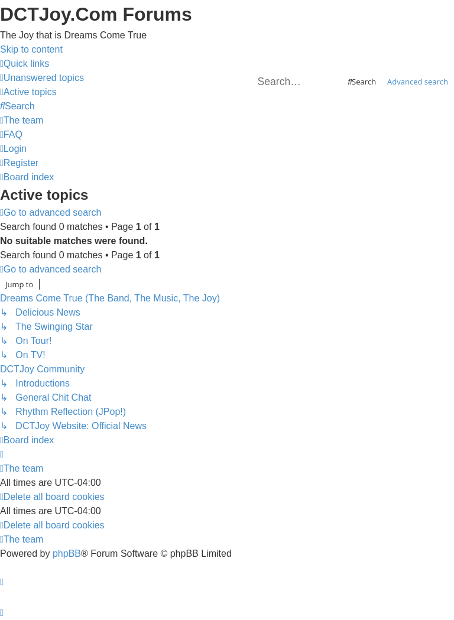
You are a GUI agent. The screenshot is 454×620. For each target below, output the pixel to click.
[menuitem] (42, 78)
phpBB (67, 553)
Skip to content (31, 49)
